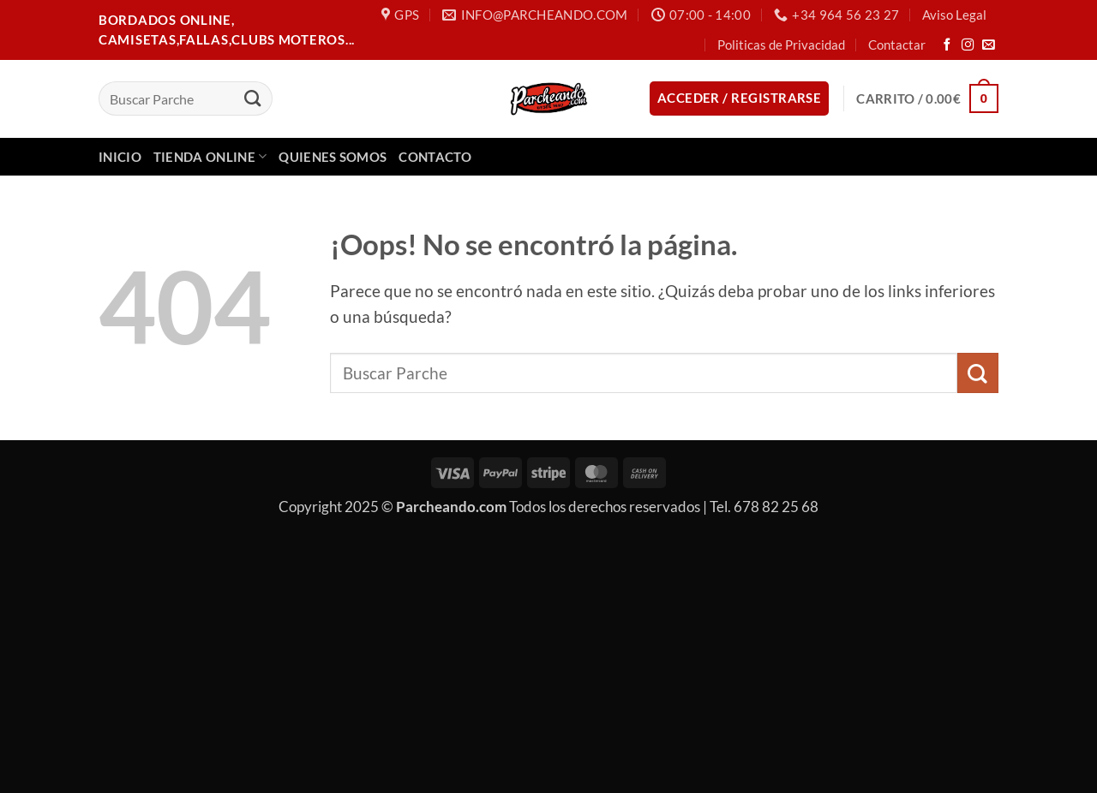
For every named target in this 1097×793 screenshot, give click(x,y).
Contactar (897, 44)
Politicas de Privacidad (781, 44)
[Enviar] (252, 98)
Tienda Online (210, 156)
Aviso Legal (954, 14)
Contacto (435, 156)
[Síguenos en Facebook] (947, 45)
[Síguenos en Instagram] (968, 45)
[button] (740, 98)
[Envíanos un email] (988, 45)
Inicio (120, 156)
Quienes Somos (333, 156)
